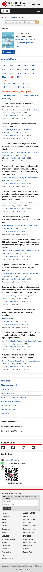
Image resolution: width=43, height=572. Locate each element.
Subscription (6, 546)
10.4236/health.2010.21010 (15, 158)
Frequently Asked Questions (11, 401)
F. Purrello (32, 296)
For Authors (27, 523)
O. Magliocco (15, 296)
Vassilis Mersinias (29, 273)
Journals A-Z (6, 516)
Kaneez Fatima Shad (20, 110)
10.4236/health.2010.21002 (15, 347)
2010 (11, 77)
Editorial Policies (29, 519)
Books (4, 523)
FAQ (3, 555)
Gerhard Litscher (8, 318)
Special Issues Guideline (12, 431)
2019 (19, 69)
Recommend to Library (9, 410)
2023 (26, 66)
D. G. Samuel (6, 130)
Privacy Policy (28, 552)
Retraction (27, 549)
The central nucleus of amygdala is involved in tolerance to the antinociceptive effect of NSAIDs (21, 146)
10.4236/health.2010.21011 (15, 135)
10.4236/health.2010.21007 (15, 231)
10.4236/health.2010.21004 (15, 302)
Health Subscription (8, 393)
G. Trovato (24, 296)
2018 (26, 69)
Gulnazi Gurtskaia (33, 152)
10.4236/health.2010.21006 (15, 256)
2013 (26, 73)
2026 (4, 66)
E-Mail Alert (5, 389)
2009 (19, 77)
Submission (8, 52)
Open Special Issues (10, 422)
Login (5, 11)
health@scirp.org (27, 43)
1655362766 (9, 466)
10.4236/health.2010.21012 (15, 116)
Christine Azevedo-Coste (23, 225)
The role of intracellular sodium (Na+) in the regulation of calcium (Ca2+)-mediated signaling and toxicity (21, 335)
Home (6, 17)
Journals (14, 17)
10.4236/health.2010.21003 (15, 324)
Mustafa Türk (6, 178)
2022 (33, 66)
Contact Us (6, 529)
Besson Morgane (8, 361)
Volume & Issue (7, 558)
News (4, 532)
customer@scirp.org (12, 460)
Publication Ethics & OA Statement (13, 397)
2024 (19, 66)
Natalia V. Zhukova (8, 203)
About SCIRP (29, 513)
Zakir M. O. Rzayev (19, 178)
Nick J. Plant (17, 273)
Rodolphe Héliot (7, 225)
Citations (18, 46)
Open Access (28, 539)
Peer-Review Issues (30, 526)
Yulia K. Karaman (22, 203)
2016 (4, 73)
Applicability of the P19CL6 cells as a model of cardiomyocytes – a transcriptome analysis (21, 267)
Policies (27, 536)
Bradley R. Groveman (19, 341)
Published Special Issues (12, 426)
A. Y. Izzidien (26, 130)
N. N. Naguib (16, 130)
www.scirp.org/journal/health (25, 40)
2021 (4, 69)
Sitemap (5, 526)
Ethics (25, 516)
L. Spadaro (6, 296)
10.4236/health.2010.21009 (15, 183)
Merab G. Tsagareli (8, 152)
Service (5, 536)
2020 (11, 69)
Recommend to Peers (9, 405)
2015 (11, 73)
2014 (19, 73)
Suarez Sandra (20, 361)
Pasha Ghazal (7, 110)
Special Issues (28, 532)
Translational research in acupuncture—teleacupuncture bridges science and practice (19, 312)
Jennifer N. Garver (32, 251)
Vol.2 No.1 (10, 113)
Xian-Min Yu (6, 341)
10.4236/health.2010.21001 (15, 367)
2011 (4, 77)
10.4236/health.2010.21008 (15, 209)
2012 (33, 73)
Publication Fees (29, 529)
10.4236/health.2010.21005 (15, 279)
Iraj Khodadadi (7, 273)
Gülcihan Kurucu (32, 178)
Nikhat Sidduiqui (34, 110)
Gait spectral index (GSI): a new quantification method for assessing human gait (21, 219)
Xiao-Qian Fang (33, 341)
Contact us (5, 414)
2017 (33, 69)
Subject (4, 519)
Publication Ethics (29, 542)
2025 (11, 66)
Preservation (27, 546)
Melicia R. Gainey (8, 251)
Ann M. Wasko (20, 251)
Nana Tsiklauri (21, 152)
